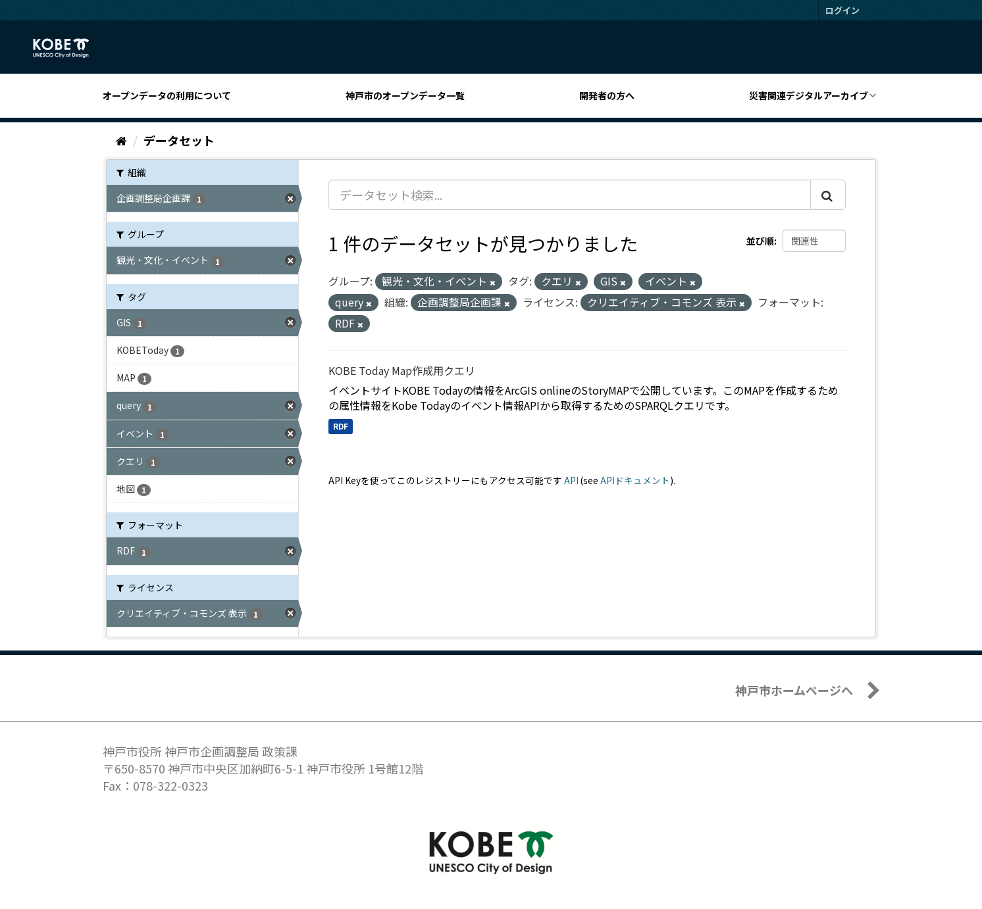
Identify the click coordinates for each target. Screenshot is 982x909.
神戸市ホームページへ (794, 690)
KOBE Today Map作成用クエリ (401, 370)
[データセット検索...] (569, 195)
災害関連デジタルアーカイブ (808, 95)
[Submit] (828, 195)
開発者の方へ (606, 95)
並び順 (760, 240)
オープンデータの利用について (167, 95)
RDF (340, 425)
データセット (179, 140)
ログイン (842, 10)
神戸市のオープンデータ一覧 (405, 95)
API (571, 480)
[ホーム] (121, 140)
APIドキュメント (635, 480)
